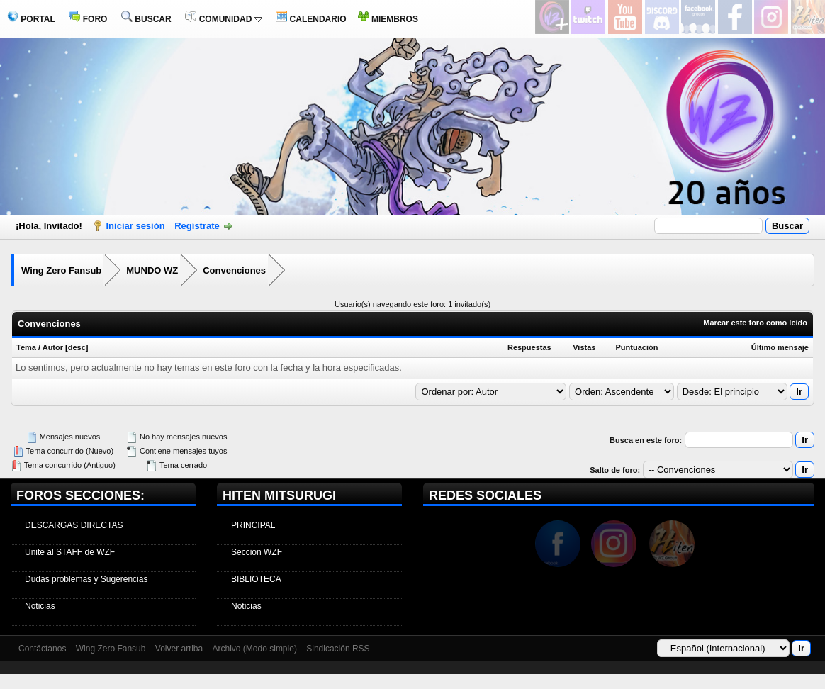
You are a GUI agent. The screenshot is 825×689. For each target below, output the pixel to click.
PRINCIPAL (253, 525)
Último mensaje (780, 347)
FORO (88, 19)
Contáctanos (42, 649)
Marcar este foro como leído (755, 322)
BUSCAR (146, 19)
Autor (53, 347)
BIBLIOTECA (256, 579)
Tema (26, 347)
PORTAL (31, 19)
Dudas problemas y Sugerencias (86, 579)
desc (77, 347)
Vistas (584, 347)
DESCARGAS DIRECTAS (74, 525)
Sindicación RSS (337, 649)
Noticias (40, 606)
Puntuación (637, 347)
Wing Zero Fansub (61, 270)
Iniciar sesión (135, 225)
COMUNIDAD (223, 19)
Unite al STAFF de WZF (70, 552)
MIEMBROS (388, 19)
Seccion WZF (256, 552)
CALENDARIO (311, 19)
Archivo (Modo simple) (255, 649)
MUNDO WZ (152, 270)
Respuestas (529, 347)
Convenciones (234, 270)
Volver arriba (179, 649)
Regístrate (197, 225)
